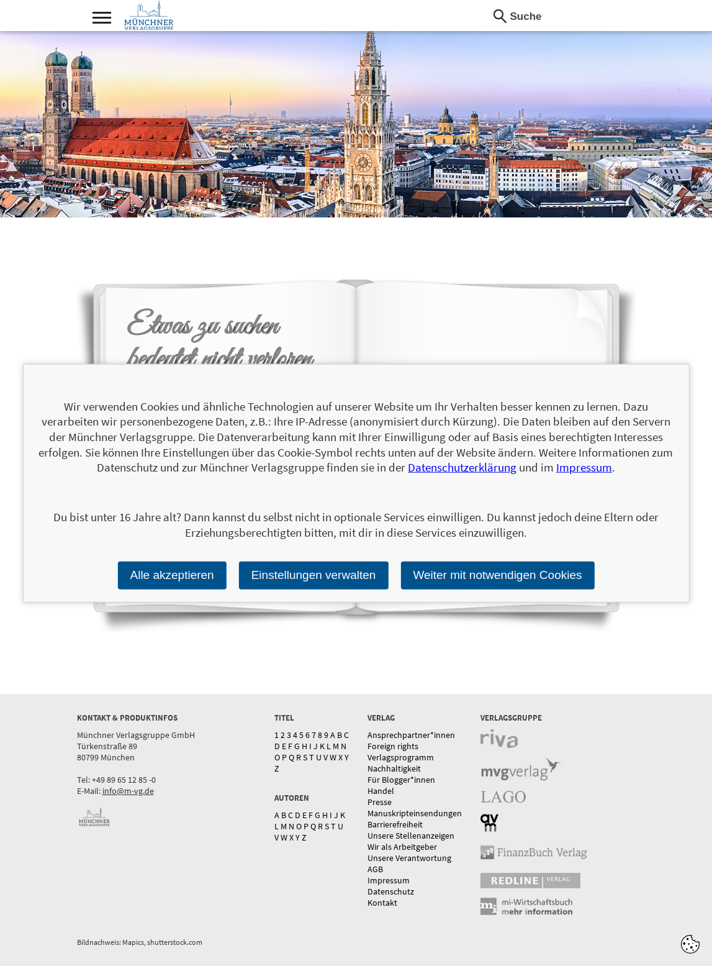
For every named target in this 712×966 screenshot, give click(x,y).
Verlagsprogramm (400, 757)
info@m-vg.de (128, 790)
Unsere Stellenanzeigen (410, 835)
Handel (380, 790)
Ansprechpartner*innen (411, 734)
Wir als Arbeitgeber (402, 846)
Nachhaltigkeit (394, 768)
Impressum (388, 880)
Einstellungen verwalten (313, 574)
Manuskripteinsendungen (414, 813)
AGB (375, 869)
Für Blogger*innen (401, 779)
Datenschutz (390, 891)
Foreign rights (392, 746)
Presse (379, 802)
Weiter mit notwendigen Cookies (497, 574)
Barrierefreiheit (395, 824)
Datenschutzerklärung (462, 467)
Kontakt (382, 902)
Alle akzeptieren (172, 574)
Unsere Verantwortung (409, 857)
